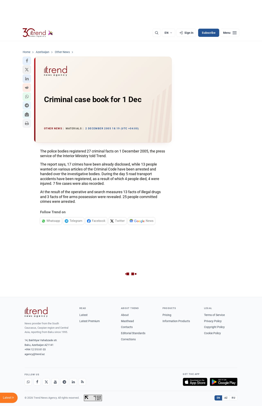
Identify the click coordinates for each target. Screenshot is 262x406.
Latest (83, 315)
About (125, 315)
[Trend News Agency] (36, 312)
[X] (46, 382)
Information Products (176, 321)
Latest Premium (89, 321)
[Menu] (229, 33)
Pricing (167, 315)
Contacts (127, 327)
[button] (27, 61)
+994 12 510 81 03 (35, 349)
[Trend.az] (38, 32)
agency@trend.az (35, 354)
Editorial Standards (133, 333)
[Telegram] (64, 382)
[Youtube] (55, 382)
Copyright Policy (214, 327)
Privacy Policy (213, 321)
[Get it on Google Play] (223, 382)
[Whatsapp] (28, 382)
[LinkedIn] (73, 382)
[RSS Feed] (82, 382)
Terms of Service (214, 315)
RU (233, 397)
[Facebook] (37, 382)
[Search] (156, 33)
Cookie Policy (212, 333)
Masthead (127, 321)
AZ (226, 397)
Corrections (128, 339)
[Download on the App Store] (195, 382)
